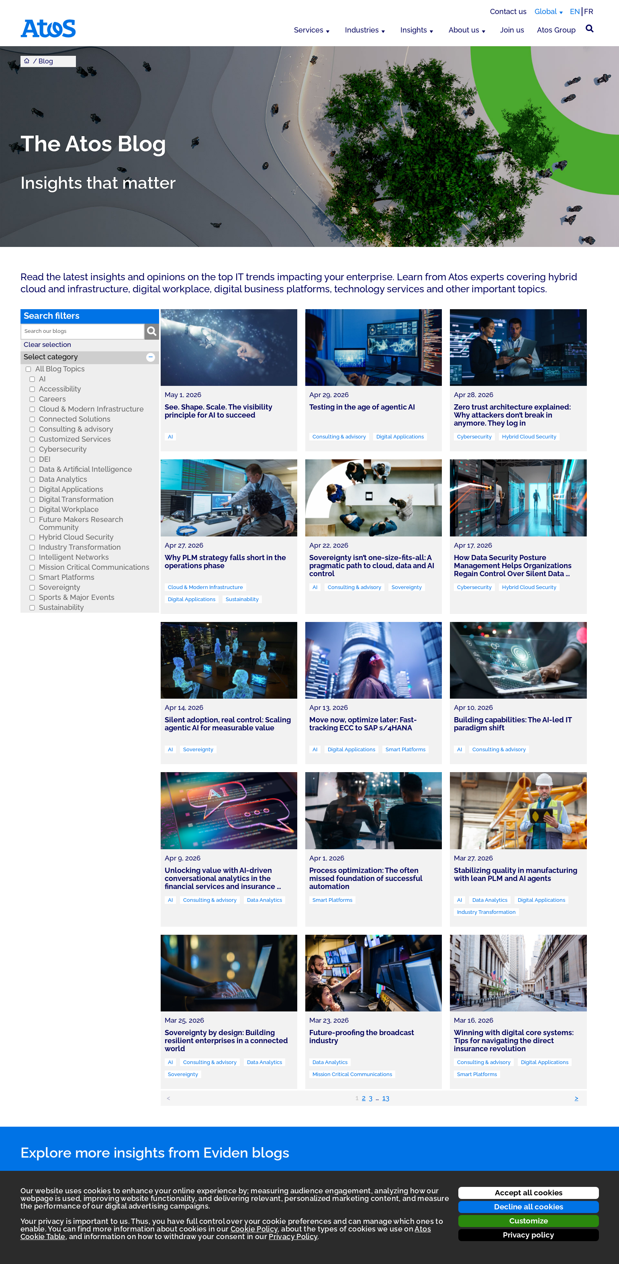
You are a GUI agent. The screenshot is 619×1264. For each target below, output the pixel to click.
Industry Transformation (80, 547)
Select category (51, 357)
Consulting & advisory (76, 429)
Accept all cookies (528, 1192)
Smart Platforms (66, 577)
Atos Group (556, 30)
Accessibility (60, 389)
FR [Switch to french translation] (588, 11)
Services (308, 30)
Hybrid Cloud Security (76, 537)
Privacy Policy (293, 1236)
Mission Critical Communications (94, 567)
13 (385, 1098)
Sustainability (61, 607)
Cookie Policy (254, 1229)
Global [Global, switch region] (546, 11)
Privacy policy (528, 1234)
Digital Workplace (69, 510)
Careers (52, 399)
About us (464, 30)
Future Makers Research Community (81, 524)
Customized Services (75, 439)
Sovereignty (59, 587)
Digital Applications (71, 489)
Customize (528, 1220)
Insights (413, 30)
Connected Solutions (74, 419)
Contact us (508, 11)
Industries (362, 30)
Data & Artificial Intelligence (85, 469)
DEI (45, 459)
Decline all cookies (528, 1206)
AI (42, 379)
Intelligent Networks (74, 557)
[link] (229, 380)
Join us (512, 30)
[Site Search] (589, 28)
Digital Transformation (76, 499)
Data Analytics (63, 479)
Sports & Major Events (76, 597)
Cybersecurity (63, 449)
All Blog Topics (60, 369)
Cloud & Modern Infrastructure (91, 409)
